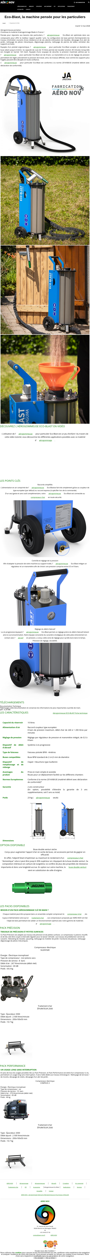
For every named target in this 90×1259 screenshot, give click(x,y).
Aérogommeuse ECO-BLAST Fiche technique (70, 713)
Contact (51, 1191)
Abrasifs (53, 1183)
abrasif (20, 638)
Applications (66, 1187)
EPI (26, 1187)
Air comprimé (79, 1183)
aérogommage (45, 440)
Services (79, 1187)
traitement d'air (38, 918)
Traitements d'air (13, 1187)
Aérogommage (24, 1183)
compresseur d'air (38, 497)
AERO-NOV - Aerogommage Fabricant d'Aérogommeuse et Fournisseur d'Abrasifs (45, 1195)
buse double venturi (77, 867)
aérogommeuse (53, 35)
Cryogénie (66, 1183)
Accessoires (36, 1187)
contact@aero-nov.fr (39, 1235)
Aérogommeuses (40, 1183)
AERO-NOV (10, 1183)
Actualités (39, 1191)
